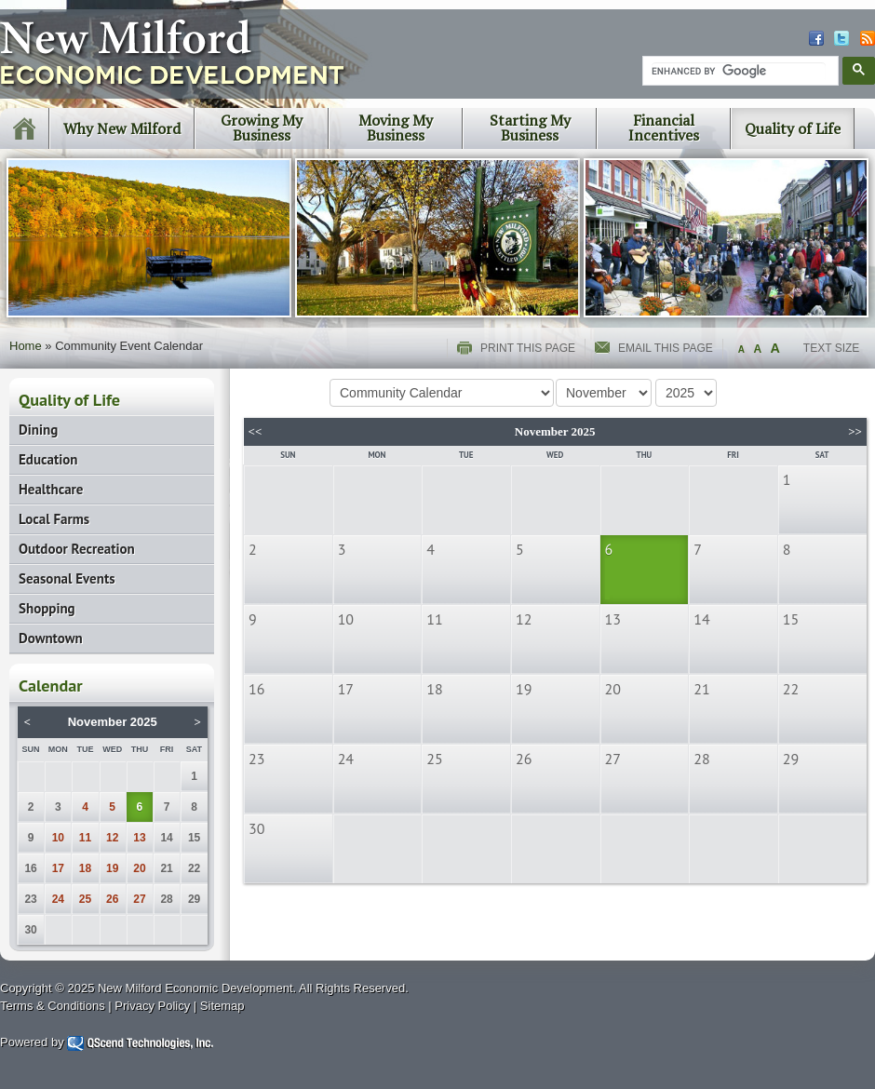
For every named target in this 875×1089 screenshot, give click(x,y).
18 (85, 868)
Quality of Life (793, 128)
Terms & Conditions (52, 1006)
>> (855, 431)
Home (25, 346)
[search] (739, 71)
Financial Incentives (663, 127)
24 (58, 899)
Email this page (665, 348)
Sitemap (222, 1006)
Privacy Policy (152, 1006)
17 (58, 868)
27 (139, 899)
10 (58, 837)
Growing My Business (262, 127)
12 (112, 837)
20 (139, 868)
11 (85, 837)
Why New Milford (122, 128)
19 (112, 868)
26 (112, 899)
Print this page (527, 348)
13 (139, 837)
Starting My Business (530, 127)
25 (85, 899)
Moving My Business (395, 127)
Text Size (831, 348)
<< (255, 431)
